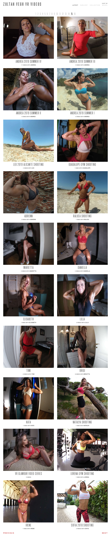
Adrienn (33, 219)
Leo (33, 168)
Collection (95, 5)
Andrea (33, 65)
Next (105, 533)
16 (75, 14)
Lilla (87, 323)
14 (69, 14)
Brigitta (87, 374)
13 (66, 14)
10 (57, 14)
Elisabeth (32, 323)
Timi (33, 374)
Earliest (84, 5)
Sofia (87, 529)
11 (60, 14)
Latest (75, 5)
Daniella (87, 271)
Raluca (86, 219)
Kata (32, 426)
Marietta (33, 271)
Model (105, 5)
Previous (8, 533)
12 (63, 14)
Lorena (86, 477)
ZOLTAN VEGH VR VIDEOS (22, 4)
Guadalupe (86, 168)
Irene (32, 529)
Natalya (86, 426)
